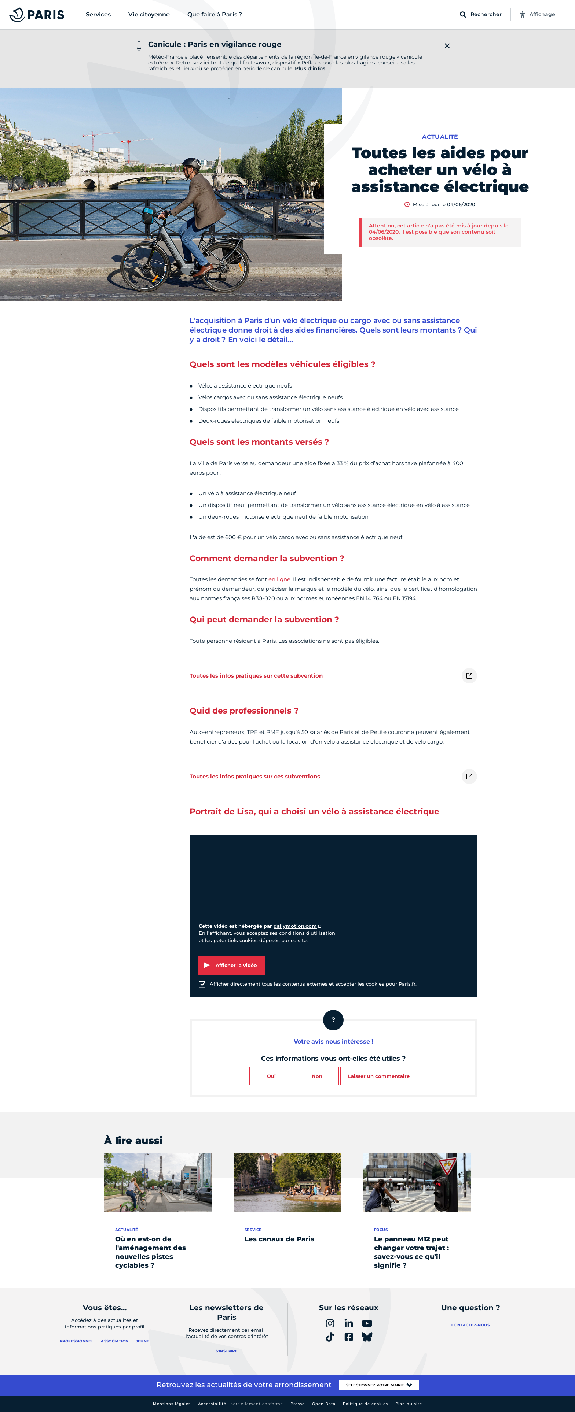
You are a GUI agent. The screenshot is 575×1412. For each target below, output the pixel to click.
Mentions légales (172, 1403)
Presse (297, 1403)
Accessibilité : (240, 1403)
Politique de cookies (365, 1403)
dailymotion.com (295, 926)
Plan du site (408, 1403)
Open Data (324, 1403)
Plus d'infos (310, 68)
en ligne (279, 579)
